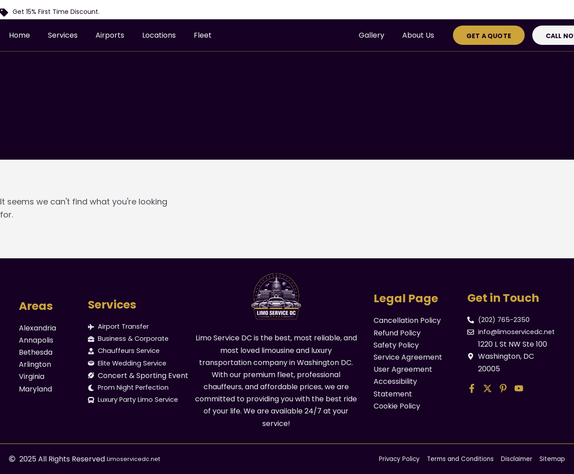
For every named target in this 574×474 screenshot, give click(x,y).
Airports (110, 35)
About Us (418, 35)
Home (19, 35)
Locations (159, 35)
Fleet (203, 35)
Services (63, 35)
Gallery (371, 35)
